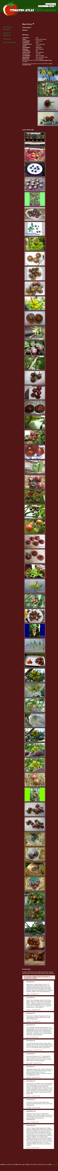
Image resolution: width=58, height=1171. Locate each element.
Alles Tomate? (7, 27)
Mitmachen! (6, 29)
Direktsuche (7, 33)
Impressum (54, 1164)
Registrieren (7, 39)
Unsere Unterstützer (9, 42)
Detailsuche (7, 35)
